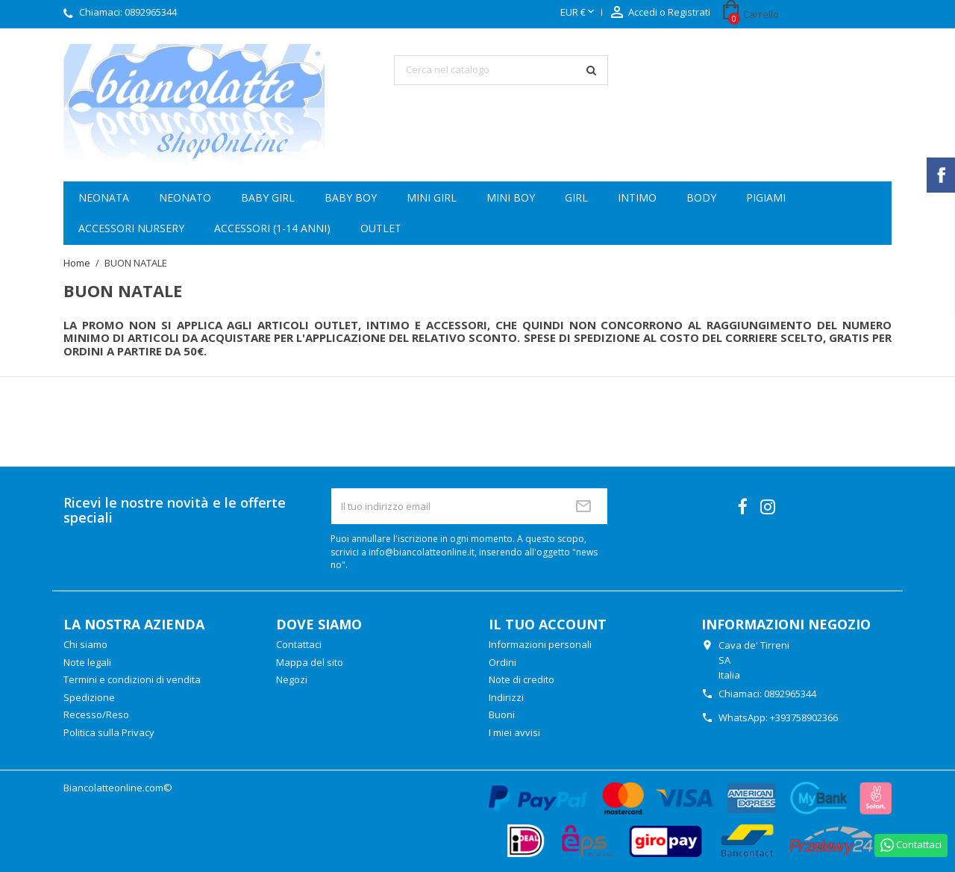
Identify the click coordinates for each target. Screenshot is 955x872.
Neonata (103, 197)
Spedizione (89, 697)
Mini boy (510, 197)
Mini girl (432, 197)
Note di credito (521, 679)
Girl (576, 197)
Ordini (502, 662)
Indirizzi (506, 697)
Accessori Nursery (131, 228)
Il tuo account (548, 624)
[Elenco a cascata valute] (578, 12)
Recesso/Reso (96, 714)
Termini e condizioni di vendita (132, 679)
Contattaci (299, 644)
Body (701, 197)
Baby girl (268, 197)
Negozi (291, 679)
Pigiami (766, 197)
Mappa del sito (309, 662)
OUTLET (380, 228)
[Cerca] (501, 70)
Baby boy (351, 197)
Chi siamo (85, 644)
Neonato (185, 197)
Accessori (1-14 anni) (272, 228)
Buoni (502, 714)
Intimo (637, 197)
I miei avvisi (514, 732)
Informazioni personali (540, 644)
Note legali (87, 662)
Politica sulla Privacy (108, 732)
